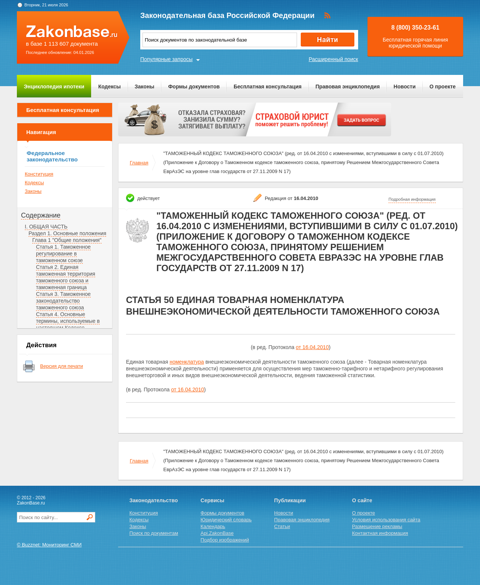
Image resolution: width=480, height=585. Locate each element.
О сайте (362, 500)
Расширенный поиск (333, 59)
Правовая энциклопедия (347, 87)
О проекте (442, 87)
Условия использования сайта (386, 519)
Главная (139, 163)
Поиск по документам (153, 533)
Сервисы (212, 500)
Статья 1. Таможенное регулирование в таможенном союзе (63, 253)
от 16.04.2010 (312, 347)
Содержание (40, 215)
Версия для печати (61, 366)
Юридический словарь (226, 519)
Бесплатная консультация (268, 87)
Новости (405, 87)
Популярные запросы (166, 59)
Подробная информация (412, 199)
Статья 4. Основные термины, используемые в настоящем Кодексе (68, 321)
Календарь (213, 526)
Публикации (290, 500)
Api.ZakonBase (217, 533)
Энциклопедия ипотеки (54, 87)
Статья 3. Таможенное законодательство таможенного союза (63, 300)
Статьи (282, 526)
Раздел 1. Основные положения (67, 233)
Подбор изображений (225, 540)
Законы (144, 87)
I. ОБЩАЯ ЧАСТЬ (46, 227)
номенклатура (187, 362)
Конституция (39, 174)
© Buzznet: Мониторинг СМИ (49, 545)
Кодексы (109, 87)
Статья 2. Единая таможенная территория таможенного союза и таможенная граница (65, 277)
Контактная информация (380, 533)
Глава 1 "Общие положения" (67, 240)
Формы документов (194, 87)
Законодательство (153, 500)
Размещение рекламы (377, 526)
